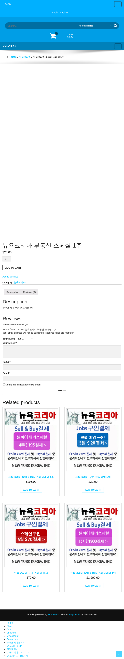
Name (6, 362)
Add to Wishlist (10, 276)
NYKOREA (9, 46)
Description (12, 292)
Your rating (9, 338)
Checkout (11, 632)
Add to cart (13, 267)
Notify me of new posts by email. (23, 384)
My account (12, 636)
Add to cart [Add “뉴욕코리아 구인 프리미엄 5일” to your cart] (93, 489)
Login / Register (60, 12)
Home (13, 57)
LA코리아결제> (14, 646)
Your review (10, 343)
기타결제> (12, 649)
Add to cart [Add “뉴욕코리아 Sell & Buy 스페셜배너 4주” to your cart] (31, 489)
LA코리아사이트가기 (17, 655)
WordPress (53, 614)
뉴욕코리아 (25, 57)
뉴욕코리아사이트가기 (18, 652)
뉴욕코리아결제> (15, 642)
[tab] (13, 292)
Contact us (12, 639)
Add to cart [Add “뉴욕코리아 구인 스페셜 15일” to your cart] (31, 585)
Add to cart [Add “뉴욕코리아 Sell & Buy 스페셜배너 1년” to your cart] (93, 585)
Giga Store (74, 614)
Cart (9, 629)
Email (6, 373)
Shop (9, 626)
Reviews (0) (29, 292)
